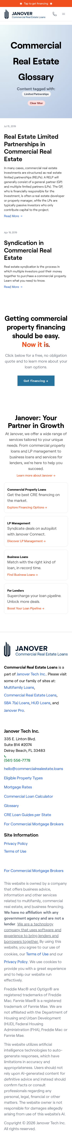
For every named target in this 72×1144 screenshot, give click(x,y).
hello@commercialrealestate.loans (33, 768)
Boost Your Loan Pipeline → (25, 608)
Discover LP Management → (26, 541)
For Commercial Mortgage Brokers (34, 824)
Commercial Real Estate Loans (30, 695)
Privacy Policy (16, 843)
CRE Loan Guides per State (27, 814)
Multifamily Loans (19, 687)
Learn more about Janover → (36, 475)
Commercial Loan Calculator (28, 796)
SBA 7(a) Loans (16, 702)
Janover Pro (14, 710)
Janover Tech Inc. (31, 674)
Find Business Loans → (22, 574)
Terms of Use (15, 851)
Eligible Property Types (23, 777)
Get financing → (36, 381)
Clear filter (36, 103)
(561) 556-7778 (17, 759)
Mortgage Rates (18, 787)
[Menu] (63, 14)
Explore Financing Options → (27, 507)
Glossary (11, 805)
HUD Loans (40, 702)
